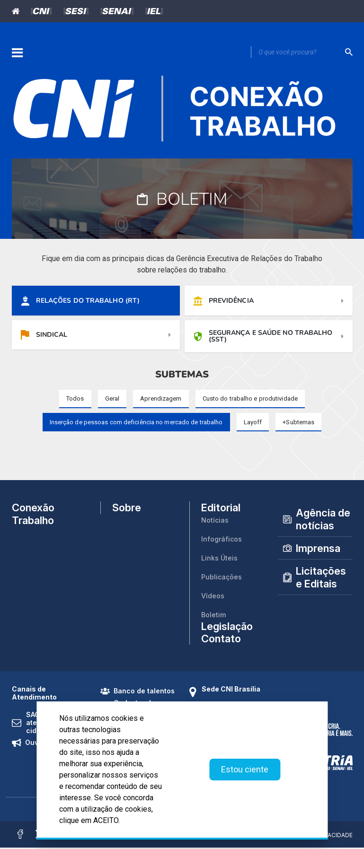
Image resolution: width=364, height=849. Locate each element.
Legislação (227, 627)
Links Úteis (219, 559)
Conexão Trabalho (33, 515)
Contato (221, 640)
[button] (298, 423)
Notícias (215, 521)
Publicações (221, 578)
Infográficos (221, 540)
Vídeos (212, 597)
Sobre (126, 509)
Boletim (213, 616)
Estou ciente (244, 769)
